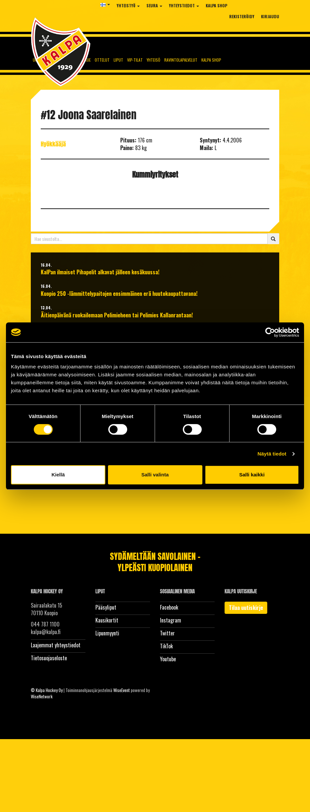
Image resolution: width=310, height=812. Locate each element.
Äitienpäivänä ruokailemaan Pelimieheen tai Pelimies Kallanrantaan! (117, 315)
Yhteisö (153, 60)
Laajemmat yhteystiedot (55, 645)
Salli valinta (155, 474)
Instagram (170, 620)
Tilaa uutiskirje (246, 608)
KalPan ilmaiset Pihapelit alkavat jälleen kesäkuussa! (100, 272)
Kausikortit (106, 620)
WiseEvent (121, 690)
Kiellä (58, 474)
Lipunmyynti (107, 633)
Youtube (168, 659)
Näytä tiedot (272, 454)
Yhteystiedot (184, 5)
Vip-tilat (135, 60)
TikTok (166, 646)
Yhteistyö (128, 5)
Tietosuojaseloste (49, 658)
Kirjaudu (270, 16)
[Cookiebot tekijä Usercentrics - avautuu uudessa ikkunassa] (270, 332)
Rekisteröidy (241, 16)
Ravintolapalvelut (180, 60)
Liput (118, 60)
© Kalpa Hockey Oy (47, 690)
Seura (154, 5)
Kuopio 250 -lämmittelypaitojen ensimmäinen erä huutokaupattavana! (119, 294)
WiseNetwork (42, 696)
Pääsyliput (105, 607)
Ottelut (102, 60)
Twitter (167, 633)
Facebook (169, 607)
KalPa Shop (216, 5)
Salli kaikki (252, 474)
